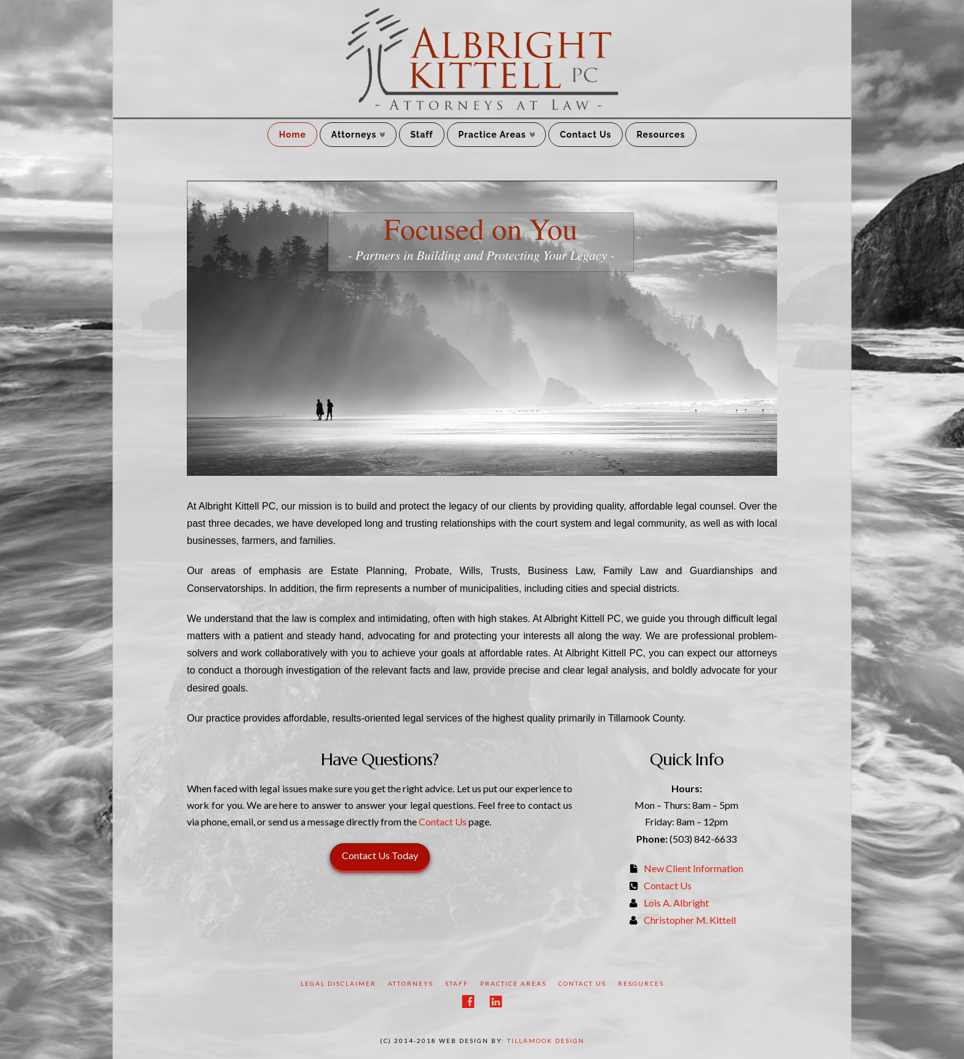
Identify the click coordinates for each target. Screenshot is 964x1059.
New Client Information (693, 868)
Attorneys (354, 135)
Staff (421, 135)
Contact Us (586, 135)
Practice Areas (492, 135)
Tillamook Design (546, 1040)
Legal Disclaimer (338, 983)
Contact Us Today (380, 855)
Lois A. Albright (676, 902)
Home (292, 135)
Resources (660, 135)
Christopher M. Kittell (690, 920)
